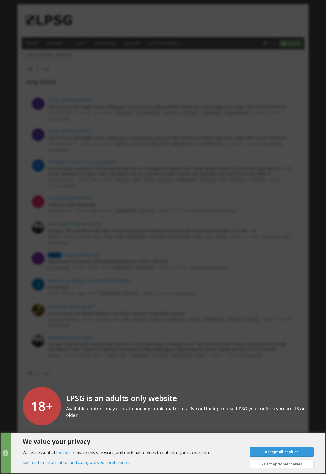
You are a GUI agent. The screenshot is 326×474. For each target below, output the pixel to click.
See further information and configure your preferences (77, 462)
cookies (63, 452)
